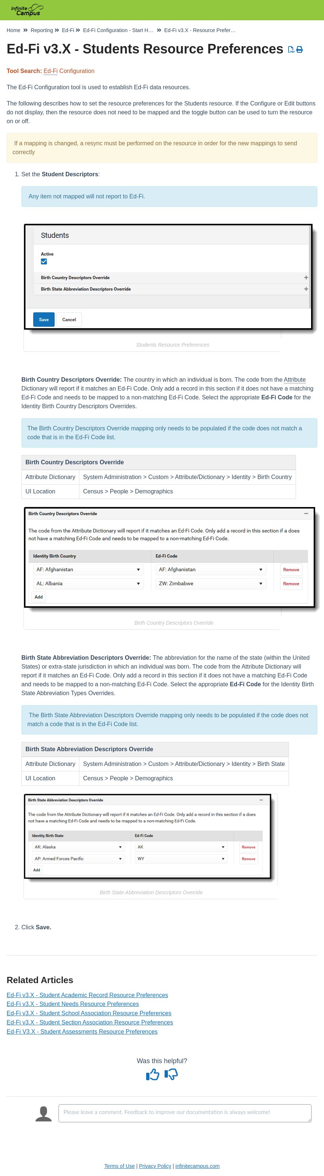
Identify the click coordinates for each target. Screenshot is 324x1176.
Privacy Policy (155, 1166)
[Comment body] (185, 1113)
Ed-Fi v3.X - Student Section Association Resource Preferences (90, 1022)
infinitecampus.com (197, 1166)
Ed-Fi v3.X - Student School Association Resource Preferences (89, 1013)
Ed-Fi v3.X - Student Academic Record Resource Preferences (87, 995)
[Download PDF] (291, 49)
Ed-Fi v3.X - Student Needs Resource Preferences (73, 1004)
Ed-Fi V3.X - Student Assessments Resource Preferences (82, 1031)
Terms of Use (119, 1166)
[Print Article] (300, 49)
